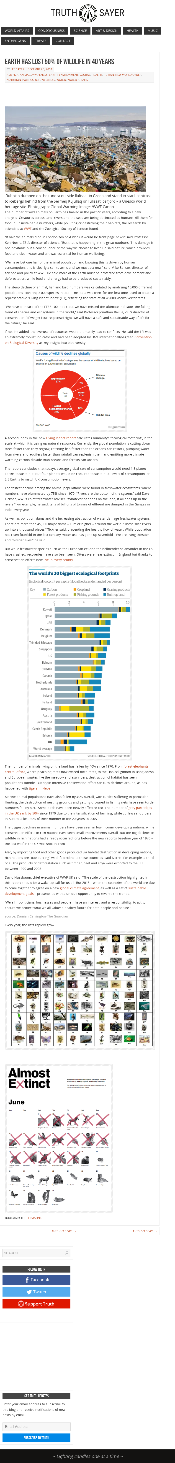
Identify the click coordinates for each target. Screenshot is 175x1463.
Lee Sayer (17, 69)
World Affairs (77, 80)
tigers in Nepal (40, 788)
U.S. (37, 80)
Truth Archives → (63, 1231)
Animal (25, 75)
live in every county (58, 560)
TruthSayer (87, 12)
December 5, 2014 (40, 69)
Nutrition (14, 80)
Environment (68, 75)
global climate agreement (79, 888)
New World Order (128, 75)
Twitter (36, 1292)
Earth (53, 75)
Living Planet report (61, 438)
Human (108, 75)
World (61, 80)
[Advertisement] (88, 94)
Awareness (39, 75)
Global (85, 75)
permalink (34, 1218)
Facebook (37, 1280)
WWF (27, 228)
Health (97, 75)
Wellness (48, 80)
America (12, 75)
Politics (28, 80)
